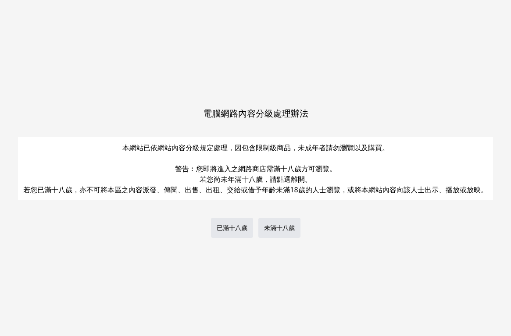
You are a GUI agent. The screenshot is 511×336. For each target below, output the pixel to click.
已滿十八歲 (232, 227)
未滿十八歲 (279, 227)
